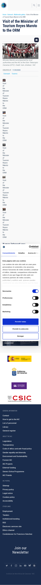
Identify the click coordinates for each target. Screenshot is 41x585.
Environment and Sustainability (15, 456)
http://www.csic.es (19, 398)
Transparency (8, 445)
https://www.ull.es (19, 385)
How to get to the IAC (11, 419)
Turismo (14, 74)
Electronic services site (12, 526)
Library (5, 427)
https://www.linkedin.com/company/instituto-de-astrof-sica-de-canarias (20, 565)
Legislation (7, 441)
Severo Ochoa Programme (13, 471)
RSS (4, 523)
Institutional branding (11, 519)
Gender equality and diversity (14, 453)
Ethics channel (8, 530)
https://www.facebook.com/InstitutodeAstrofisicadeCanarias (11, 565)
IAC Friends (7, 475)
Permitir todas (20, 322)
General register (9, 431)
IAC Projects (8, 464)
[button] (4, 80)
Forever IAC (7, 460)
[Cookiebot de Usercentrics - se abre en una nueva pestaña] (29, 247)
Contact (6, 416)
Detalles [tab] (21, 253)
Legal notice (8, 493)
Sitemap (6, 486)
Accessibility (8, 501)
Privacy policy (8, 489)
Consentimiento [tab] (9, 253)
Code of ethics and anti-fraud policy (17, 449)
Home (4, 14)
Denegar (20, 336)
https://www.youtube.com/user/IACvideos (25, 565)
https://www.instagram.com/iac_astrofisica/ (16, 565)
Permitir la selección (21, 329)
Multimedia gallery (19, 14)
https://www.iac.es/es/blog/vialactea (34, 565)
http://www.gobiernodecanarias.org (19, 371)
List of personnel (9, 423)
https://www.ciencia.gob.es (19, 359)
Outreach (10, 14)
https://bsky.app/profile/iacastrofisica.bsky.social (29, 565)
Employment (8, 511)
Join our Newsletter (20, 550)
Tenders (6, 515)
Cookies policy (9, 497)
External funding (9, 468)
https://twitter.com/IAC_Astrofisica (6, 565)
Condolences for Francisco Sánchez (17, 534)
